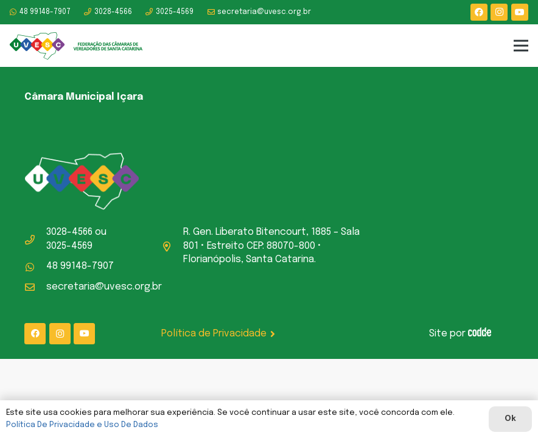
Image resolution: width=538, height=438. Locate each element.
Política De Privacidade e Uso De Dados (82, 425)
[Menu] (521, 45)
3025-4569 (69, 246)
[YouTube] (519, 12)
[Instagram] (499, 12)
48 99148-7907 (80, 266)
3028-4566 (69, 232)
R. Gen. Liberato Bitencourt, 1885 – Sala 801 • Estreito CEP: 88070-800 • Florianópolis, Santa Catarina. (271, 246)
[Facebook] (478, 12)
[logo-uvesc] (76, 46)
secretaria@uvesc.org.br (104, 287)
